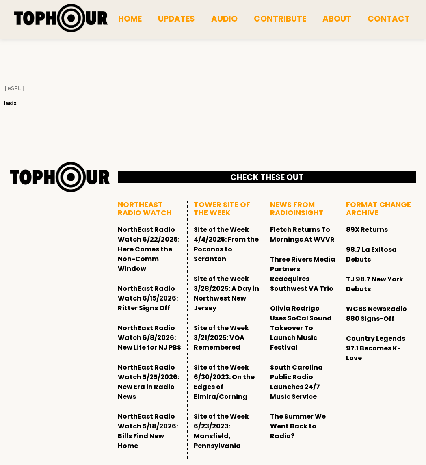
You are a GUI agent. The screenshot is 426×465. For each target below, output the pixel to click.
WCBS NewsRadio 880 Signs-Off (376, 313)
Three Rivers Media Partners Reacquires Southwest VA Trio (302, 274)
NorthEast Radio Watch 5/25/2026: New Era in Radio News (148, 382)
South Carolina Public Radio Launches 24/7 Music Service (296, 382)
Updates (176, 18)
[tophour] (61, 18)
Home (130, 18)
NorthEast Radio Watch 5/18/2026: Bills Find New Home (148, 431)
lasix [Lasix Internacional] (10, 103)
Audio (224, 18)
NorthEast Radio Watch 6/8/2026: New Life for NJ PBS (149, 337)
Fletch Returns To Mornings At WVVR (302, 234)
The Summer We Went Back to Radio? (298, 426)
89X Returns (367, 229)
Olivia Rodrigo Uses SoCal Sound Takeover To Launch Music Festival (301, 328)
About (336, 18)
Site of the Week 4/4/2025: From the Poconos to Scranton (226, 244)
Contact (389, 18)
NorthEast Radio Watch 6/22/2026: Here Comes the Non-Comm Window (148, 249)
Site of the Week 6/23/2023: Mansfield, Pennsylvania (221, 431)
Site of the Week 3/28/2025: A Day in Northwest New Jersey (226, 293)
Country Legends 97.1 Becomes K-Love (375, 348)
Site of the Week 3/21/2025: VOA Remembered (221, 337)
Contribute (280, 18)
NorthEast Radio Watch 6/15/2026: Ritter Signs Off (148, 298)
